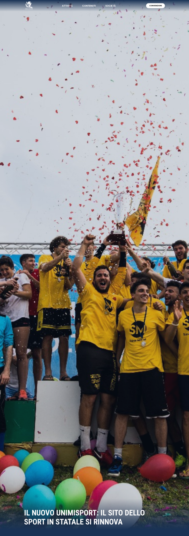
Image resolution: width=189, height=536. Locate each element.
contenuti (89, 5)
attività (67, 5)
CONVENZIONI (155, 5)
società (110, 5)
